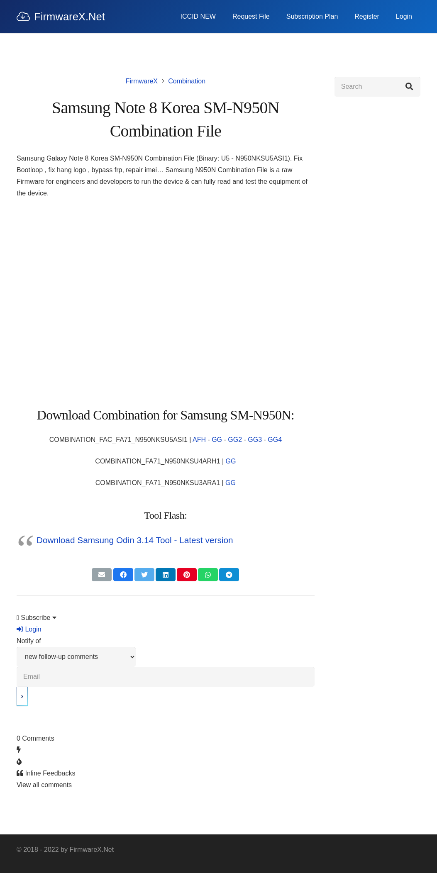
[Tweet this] (144, 574)
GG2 (235, 439)
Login (29, 629)
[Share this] (123, 574)
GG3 (255, 439)
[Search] (377, 87)
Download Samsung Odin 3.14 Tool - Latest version (135, 540)
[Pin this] (187, 574)
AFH (199, 439)
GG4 (275, 439)
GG (217, 439)
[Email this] (102, 574)
